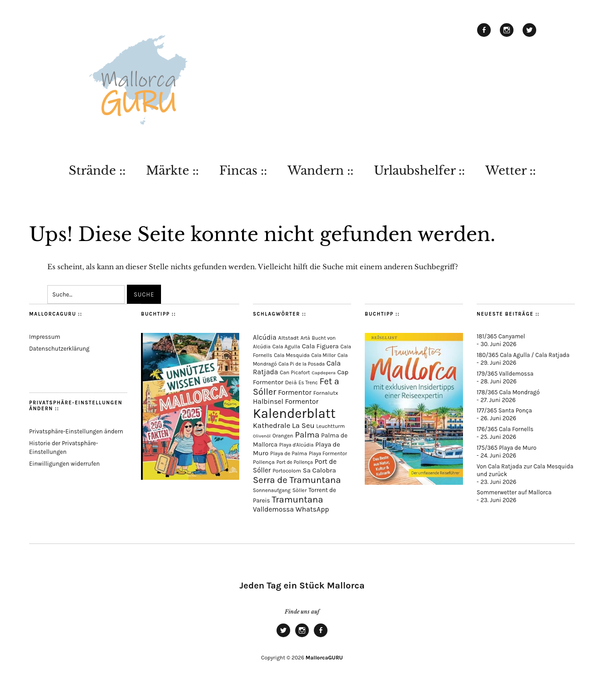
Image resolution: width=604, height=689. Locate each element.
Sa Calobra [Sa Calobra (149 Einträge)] (319, 470)
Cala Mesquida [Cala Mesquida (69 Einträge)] (292, 355)
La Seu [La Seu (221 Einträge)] (303, 425)
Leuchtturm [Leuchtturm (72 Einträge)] (330, 426)
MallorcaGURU (324, 657)
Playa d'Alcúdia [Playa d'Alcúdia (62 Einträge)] (296, 445)
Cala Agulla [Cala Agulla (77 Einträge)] (286, 346)
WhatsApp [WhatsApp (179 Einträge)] (312, 509)
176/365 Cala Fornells (505, 429)
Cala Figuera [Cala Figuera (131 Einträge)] (320, 346)
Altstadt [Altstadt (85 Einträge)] (288, 338)
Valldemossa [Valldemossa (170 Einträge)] (273, 509)
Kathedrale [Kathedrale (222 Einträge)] (271, 425)
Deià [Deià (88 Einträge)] (291, 382)
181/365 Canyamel (501, 336)
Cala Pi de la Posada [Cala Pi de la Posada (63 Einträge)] (301, 364)
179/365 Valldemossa (505, 373)
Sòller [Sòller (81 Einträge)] (299, 490)
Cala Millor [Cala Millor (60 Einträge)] (324, 355)
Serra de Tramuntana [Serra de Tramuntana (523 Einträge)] (297, 479)
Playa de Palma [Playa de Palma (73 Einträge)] (288, 453)
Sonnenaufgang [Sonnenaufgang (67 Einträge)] (272, 490)
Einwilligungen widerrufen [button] (64, 463)
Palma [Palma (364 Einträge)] (307, 435)
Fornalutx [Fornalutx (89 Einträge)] (325, 392)
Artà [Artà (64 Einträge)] (305, 338)
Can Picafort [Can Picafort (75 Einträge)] (295, 372)
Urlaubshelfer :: (419, 170)
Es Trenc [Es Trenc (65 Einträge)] (308, 383)
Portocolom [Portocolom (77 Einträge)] (286, 471)
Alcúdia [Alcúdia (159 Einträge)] (265, 337)
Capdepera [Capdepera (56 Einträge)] (323, 373)
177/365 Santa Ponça (504, 410)
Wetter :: (510, 170)
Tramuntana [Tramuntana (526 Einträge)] (297, 499)
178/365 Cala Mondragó (508, 392)
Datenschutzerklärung (59, 348)
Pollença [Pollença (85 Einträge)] (264, 462)
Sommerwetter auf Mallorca (514, 492)
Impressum (44, 336)
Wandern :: (320, 170)
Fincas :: (243, 170)
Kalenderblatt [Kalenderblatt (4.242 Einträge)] (294, 413)
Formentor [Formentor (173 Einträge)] (295, 392)
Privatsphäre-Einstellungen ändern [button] (76, 431)
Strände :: (97, 170)
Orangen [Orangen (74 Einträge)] (282, 436)
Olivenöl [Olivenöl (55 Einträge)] (262, 436)
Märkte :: (172, 170)
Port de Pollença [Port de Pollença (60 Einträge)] (295, 462)
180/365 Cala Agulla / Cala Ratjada (523, 355)
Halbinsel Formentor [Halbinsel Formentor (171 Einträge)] (285, 401)
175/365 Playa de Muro (506, 447)
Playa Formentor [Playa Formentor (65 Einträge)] (328, 454)
